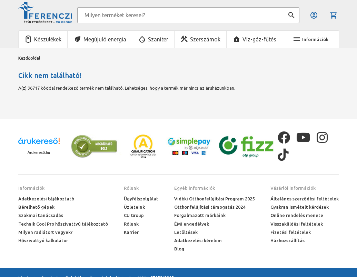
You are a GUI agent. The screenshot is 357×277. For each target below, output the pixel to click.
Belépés (314, 15)
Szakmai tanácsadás (40, 215)
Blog (179, 248)
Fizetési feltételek (290, 232)
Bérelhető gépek (36, 207)
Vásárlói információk (293, 188)
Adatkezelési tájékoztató (46, 198)
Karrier (131, 232)
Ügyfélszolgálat (141, 198)
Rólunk (131, 188)
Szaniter (158, 39)
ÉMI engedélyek (191, 223)
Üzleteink (134, 207)
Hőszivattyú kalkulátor (43, 240)
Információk (31, 188)
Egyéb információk (194, 188)
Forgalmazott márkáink (200, 215)
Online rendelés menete (296, 215)
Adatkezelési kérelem (198, 240)
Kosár (333, 15)
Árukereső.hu (39, 152)
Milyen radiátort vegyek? (45, 232)
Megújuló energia (104, 39)
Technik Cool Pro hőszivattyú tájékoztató (63, 223)
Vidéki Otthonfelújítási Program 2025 (214, 198)
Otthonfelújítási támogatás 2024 (209, 207)
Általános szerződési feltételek (304, 198)
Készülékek (47, 39)
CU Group (134, 215)
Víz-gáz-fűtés (259, 39)
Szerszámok (205, 39)
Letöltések (186, 232)
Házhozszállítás (287, 240)
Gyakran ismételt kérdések (299, 207)
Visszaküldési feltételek (296, 223)
